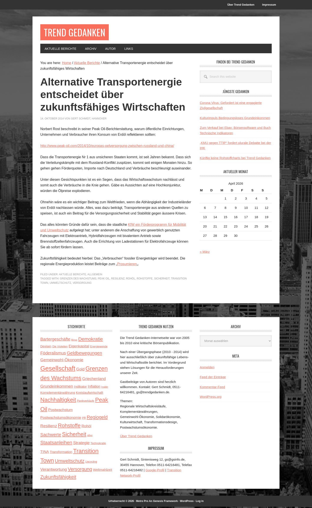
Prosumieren (127, 265)
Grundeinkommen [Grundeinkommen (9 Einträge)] (56, 387)
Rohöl (130, 279)
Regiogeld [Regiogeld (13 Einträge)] (97, 418)
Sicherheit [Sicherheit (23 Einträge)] (74, 435)
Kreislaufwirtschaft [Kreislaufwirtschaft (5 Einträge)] (89, 393)
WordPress (186, 502)
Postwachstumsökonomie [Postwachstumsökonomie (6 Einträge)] (60, 419)
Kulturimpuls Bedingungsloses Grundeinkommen (235, 119)
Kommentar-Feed (212, 388)
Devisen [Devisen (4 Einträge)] (45, 347)
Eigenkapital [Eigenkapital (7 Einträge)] (79, 347)
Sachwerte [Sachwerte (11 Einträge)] (50, 436)
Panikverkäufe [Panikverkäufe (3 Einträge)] (85, 402)
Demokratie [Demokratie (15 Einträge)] (90, 340)
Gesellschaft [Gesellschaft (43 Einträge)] (57, 369)
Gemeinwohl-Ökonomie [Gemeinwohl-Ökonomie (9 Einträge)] (61, 361)
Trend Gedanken (77, 32)
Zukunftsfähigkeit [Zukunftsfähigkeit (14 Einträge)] (58, 478)
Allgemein (94, 275)
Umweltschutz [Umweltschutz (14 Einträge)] (69, 462)
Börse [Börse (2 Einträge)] (74, 341)
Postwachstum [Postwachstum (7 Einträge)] (60, 411)
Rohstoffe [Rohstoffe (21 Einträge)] (69, 427)
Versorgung (82, 283)
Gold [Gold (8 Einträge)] (80, 370)
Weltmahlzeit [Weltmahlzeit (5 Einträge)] (102, 471)
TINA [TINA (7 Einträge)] (44, 453)
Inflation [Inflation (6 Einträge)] (94, 387)
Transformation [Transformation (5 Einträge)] (61, 453)
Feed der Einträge (213, 378)
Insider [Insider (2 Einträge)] (104, 388)
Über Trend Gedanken (136, 437)
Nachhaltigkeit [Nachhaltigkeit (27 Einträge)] (58, 401)
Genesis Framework (165, 502)
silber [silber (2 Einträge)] (90, 436)
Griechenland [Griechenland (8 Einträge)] (94, 380)
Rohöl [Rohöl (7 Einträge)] (86, 427)
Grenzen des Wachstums (78, 279)
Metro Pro (142, 502)
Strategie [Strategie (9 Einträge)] (81, 444)
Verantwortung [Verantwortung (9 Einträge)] (53, 470)
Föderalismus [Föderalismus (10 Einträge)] (53, 354)
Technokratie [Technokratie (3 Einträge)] (98, 444)
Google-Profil (154, 471)
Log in (200, 502)
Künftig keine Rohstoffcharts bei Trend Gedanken (235, 159)
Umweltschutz (60, 283)
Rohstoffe (145, 279)
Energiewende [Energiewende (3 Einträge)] (98, 347)
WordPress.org (210, 398)
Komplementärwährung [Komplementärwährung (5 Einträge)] (57, 393)
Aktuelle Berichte (72, 275)
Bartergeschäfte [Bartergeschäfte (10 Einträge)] (55, 340)
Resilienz (118, 279)
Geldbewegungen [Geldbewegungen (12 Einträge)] (84, 354)
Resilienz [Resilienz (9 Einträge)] (48, 427)
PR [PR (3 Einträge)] (84, 419)
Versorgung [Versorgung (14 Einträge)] (80, 470)
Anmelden (207, 368)
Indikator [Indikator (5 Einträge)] (80, 387)
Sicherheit (161, 279)
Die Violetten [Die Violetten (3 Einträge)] (60, 347)
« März (205, 253)
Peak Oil (104, 279)
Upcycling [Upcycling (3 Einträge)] (91, 462)
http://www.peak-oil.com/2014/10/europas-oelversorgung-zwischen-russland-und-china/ (107, 147)
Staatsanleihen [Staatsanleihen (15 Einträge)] (56, 444)
